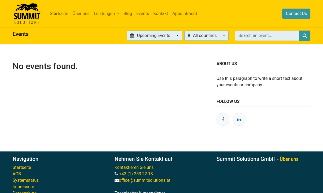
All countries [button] (203, 35)
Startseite (22, 167)
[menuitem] (59, 13)
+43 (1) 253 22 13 (136, 173)
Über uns (289, 159)
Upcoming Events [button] (150, 35)
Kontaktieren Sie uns (134, 167)
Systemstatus (26, 180)
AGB (17, 173)
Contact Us (296, 13)
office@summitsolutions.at (144, 180)
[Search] (304, 36)
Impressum (23, 186)
